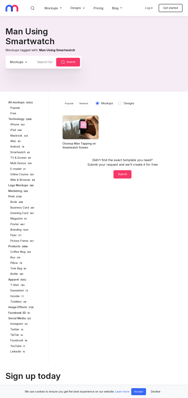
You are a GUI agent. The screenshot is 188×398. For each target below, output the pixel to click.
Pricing (98, 8)
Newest (83, 103)
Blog (115, 8)
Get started (170, 8)
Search (68, 62)
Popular (69, 103)
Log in (149, 8)
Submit (122, 174)
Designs (75, 8)
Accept (138, 391)
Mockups (51, 8)
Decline (155, 391)
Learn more (122, 391)
